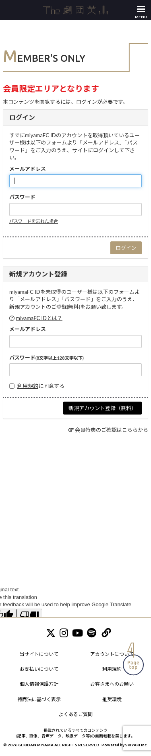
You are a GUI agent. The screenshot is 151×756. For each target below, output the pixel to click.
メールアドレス (27, 168)
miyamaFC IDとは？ (39, 318)
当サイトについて (39, 654)
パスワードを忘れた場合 (33, 221)
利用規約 (27, 386)
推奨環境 (112, 699)
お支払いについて (39, 669)
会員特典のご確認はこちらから (111, 430)
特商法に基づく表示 (39, 699)
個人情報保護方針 (39, 684)
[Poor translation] (29, 616)
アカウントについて (112, 654)
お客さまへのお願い (112, 684)
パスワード (22, 197)
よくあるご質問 (76, 714)
